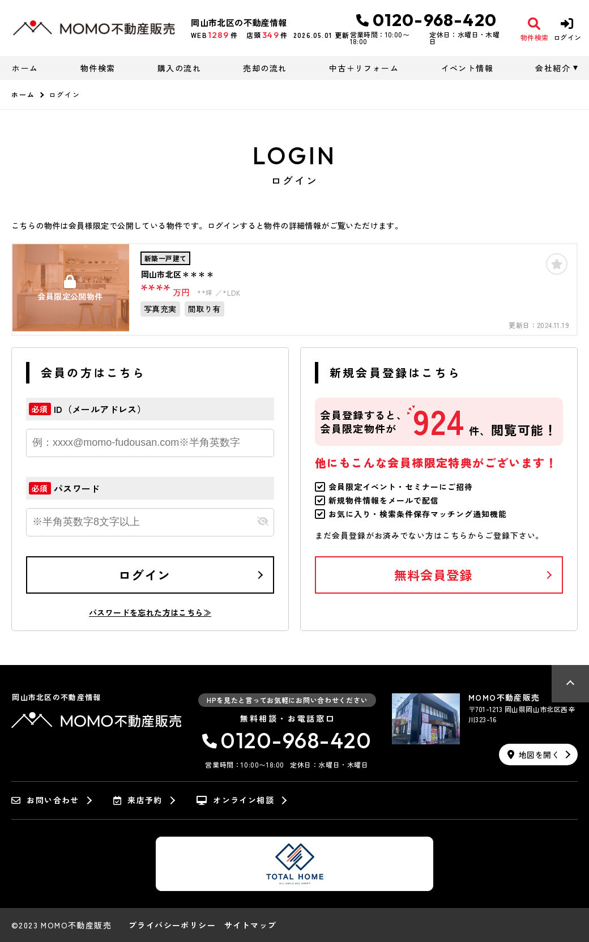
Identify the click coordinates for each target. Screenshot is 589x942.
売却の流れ (265, 68)
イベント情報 (467, 68)
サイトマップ (250, 925)
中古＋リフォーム (364, 68)
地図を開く (533, 754)
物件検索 (98, 68)
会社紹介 (552, 68)
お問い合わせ (45, 800)
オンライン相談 (235, 800)
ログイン (144, 574)
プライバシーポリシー (172, 925)
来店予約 (138, 800)
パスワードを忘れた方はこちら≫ (150, 612)
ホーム (25, 68)
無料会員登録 (433, 574)
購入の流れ (179, 68)
